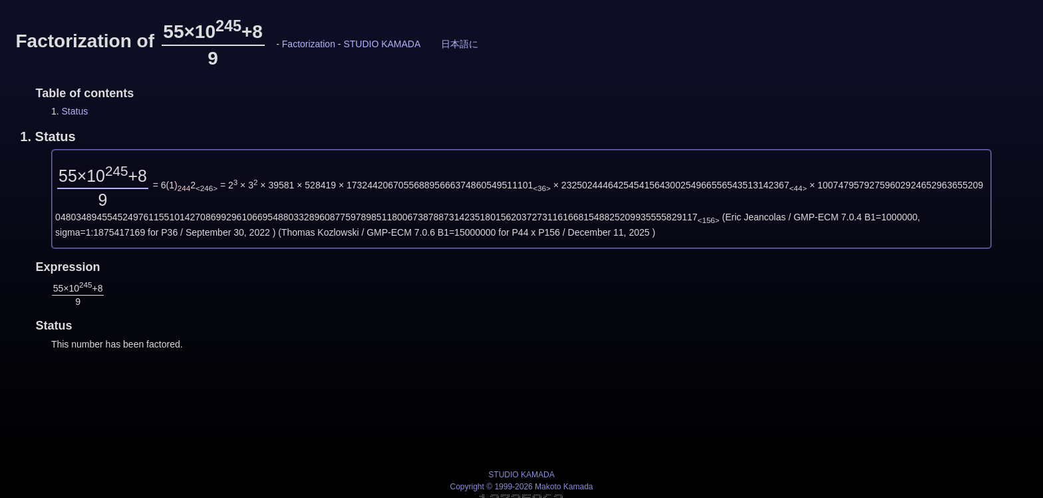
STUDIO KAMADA (381, 44)
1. (47, 136)
